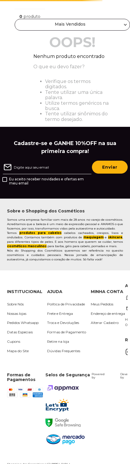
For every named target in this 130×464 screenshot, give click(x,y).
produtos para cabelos (40, 233)
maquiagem (93, 237)
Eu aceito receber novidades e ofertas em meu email (46, 181)
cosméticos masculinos (27, 246)
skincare (115, 237)
